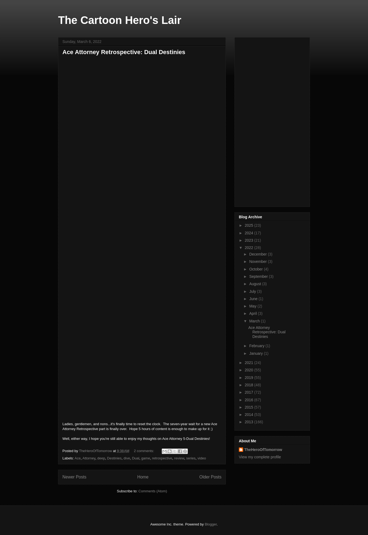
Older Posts (210, 477)
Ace (78, 458)
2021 (249, 362)
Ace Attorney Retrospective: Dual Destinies (123, 52)
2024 (249, 233)
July (253, 291)
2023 (249, 240)
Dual (135, 458)
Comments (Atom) (152, 491)
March (255, 321)
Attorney (89, 458)
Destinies (114, 458)
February (257, 346)
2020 (249, 370)
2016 (249, 400)
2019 (249, 377)
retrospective (162, 458)
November (258, 261)
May (253, 306)
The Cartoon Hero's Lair (119, 20)
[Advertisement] (272, 121)
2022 (249, 247)
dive (126, 458)
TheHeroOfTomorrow (263, 449)
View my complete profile (260, 457)
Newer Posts (74, 477)
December (258, 254)
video (202, 458)
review (179, 458)
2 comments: (144, 451)
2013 (249, 422)
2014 (249, 414)
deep (101, 458)
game (145, 458)
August (255, 284)
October (256, 269)
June (253, 299)
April (253, 313)
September (259, 276)
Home (143, 477)
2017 (249, 392)
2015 (249, 407)
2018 (249, 385)
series (191, 458)
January (256, 353)
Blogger (211, 524)
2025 (249, 225)
